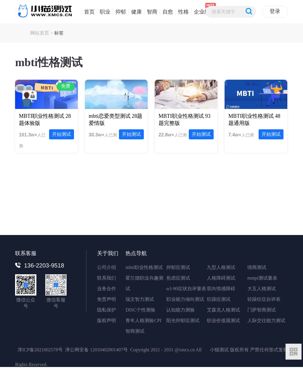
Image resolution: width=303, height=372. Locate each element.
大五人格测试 (261, 288)
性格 (182, 11)
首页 (88, 11)
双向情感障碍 (221, 288)
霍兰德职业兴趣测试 (144, 283)
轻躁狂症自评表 (264, 299)
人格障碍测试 (221, 277)
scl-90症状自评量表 (186, 288)
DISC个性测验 (140, 309)
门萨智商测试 (261, 309)
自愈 (166, 11)
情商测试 (256, 267)
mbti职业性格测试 (143, 267)
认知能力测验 (180, 309)
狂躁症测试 (219, 299)
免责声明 (106, 299)
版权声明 (106, 320)
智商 (150, 11)
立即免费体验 (151, 213)
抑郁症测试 (178, 267)
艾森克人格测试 (223, 309)
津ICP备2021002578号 (40, 349)
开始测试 (61, 134)
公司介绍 (106, 267)
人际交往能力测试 (266, 320)
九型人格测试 (221, 267)
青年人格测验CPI (143, 320)
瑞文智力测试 (139, 299)
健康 (135, 11)
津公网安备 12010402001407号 (96, 349)
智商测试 (134, 331)
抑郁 (119, 11)
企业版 (200, 11)
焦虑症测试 (178, 277)
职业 (103, 11)
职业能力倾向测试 (185, 299)
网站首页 (39, 32)
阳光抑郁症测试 (182, 320)
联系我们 (106, 277)
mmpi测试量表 (262, 277)
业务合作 (106, 288)
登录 (275, 11)
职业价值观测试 (223, 320)
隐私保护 (106, 309)
